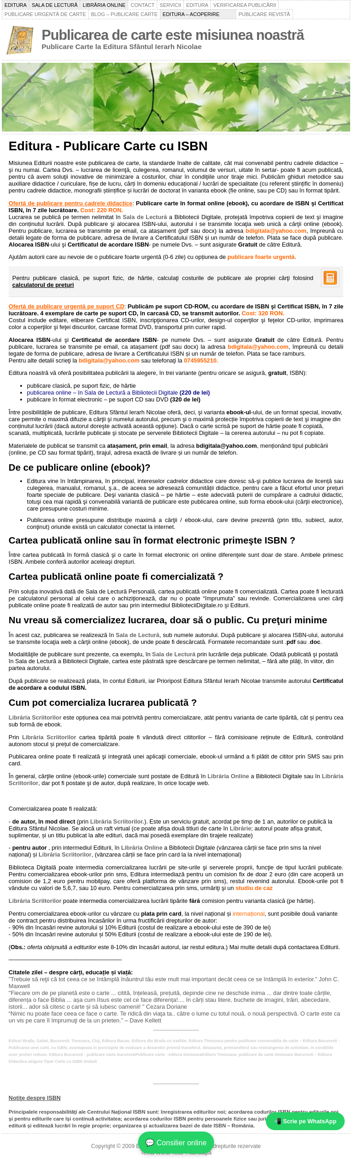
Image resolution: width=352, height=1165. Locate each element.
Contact (142, 5)
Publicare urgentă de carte (45, 14)
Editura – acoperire (198, 14)
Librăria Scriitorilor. (117, 821)
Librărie (240, 828)
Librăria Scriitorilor (35, 717)
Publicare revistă (264, 14)
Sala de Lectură (145, 217)
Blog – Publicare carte (124, 14)
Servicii (170, 5)
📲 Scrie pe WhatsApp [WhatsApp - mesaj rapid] (305, 1121)
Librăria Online (228, 776)
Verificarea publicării (244, 5)
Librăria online (104, 5)
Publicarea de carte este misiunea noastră (173, 35)
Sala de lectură (54, 5)
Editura (16, 5)
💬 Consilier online (176, 1143)
